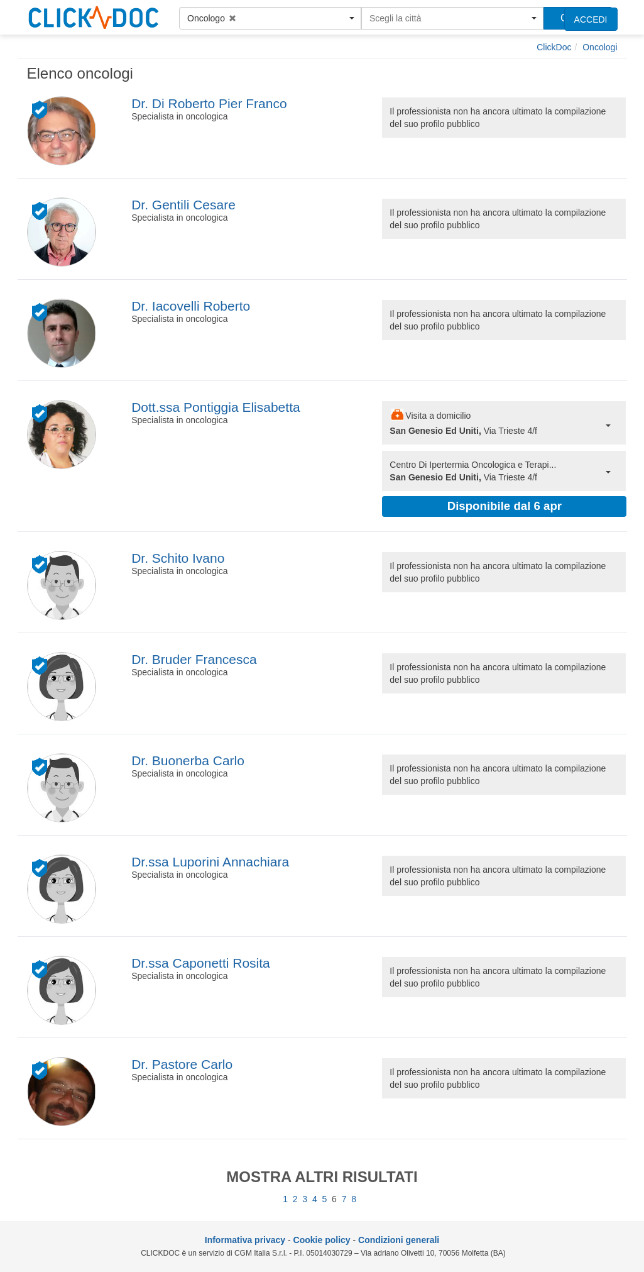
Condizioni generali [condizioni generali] (398, 1240)
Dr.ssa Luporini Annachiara (210, 861)
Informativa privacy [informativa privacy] (245, 1240)
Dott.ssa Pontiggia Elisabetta (215, 407)
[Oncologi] (599, 47)
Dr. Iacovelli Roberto (190, 306)
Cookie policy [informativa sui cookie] (322, 1240)
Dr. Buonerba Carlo (187, 760)
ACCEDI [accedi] (591, 19)
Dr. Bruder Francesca (194, 659)
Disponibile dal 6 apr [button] (504, 505)
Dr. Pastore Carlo (181, 1064)
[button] (270, 18)
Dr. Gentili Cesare (183, 204)
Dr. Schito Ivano (177, 558)
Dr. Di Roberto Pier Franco (209, 103)
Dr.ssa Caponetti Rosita (200, 963)
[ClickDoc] (554, 47)
